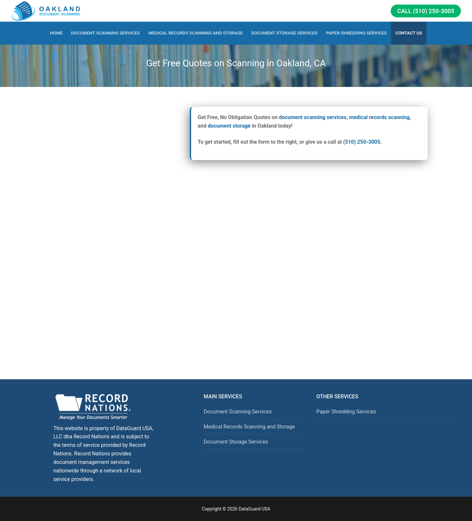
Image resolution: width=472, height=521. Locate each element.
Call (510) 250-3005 (425, 11)
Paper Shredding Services (346, 411)
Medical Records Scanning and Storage (249, 427)
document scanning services (312, 117)
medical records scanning (379, 117)
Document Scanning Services (238, 411)
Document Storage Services (236, 442)
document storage (229, 126)
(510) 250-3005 (361, 142)
